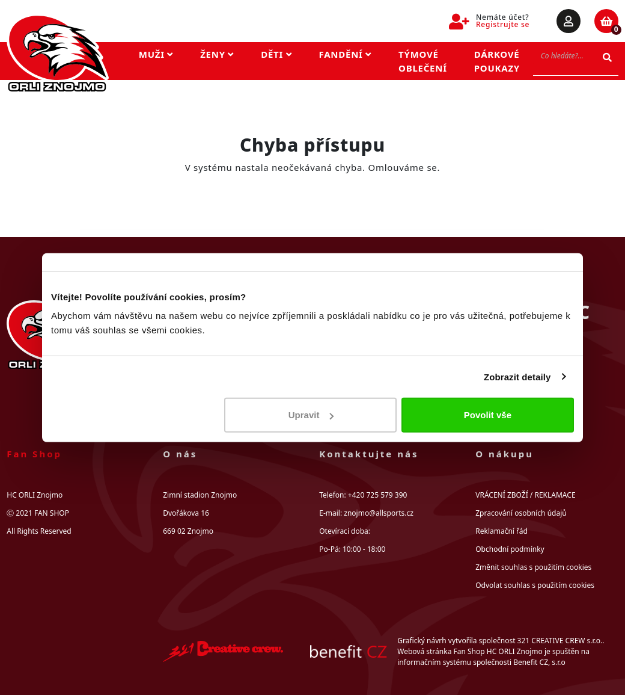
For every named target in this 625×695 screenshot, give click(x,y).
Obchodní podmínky (509, 549)
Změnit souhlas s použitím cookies (533, 567)
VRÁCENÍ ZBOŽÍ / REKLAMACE (525, 495)
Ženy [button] (217, 54)
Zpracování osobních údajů (520, 513)
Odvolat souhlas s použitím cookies (534, 585)
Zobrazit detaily (517, 376)
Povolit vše (487, 415)
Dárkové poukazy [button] (497, 61)
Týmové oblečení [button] (422, 61)
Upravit (311, 415)
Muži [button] (156, 54)
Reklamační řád (501, 531)
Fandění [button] (345, 54)
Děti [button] (276, 54)
